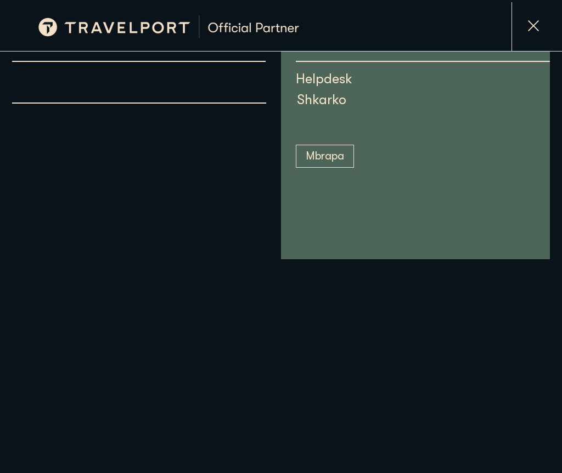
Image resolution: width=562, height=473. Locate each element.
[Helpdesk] (373, 78)
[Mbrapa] (325, 156)
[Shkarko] (344, 99)
